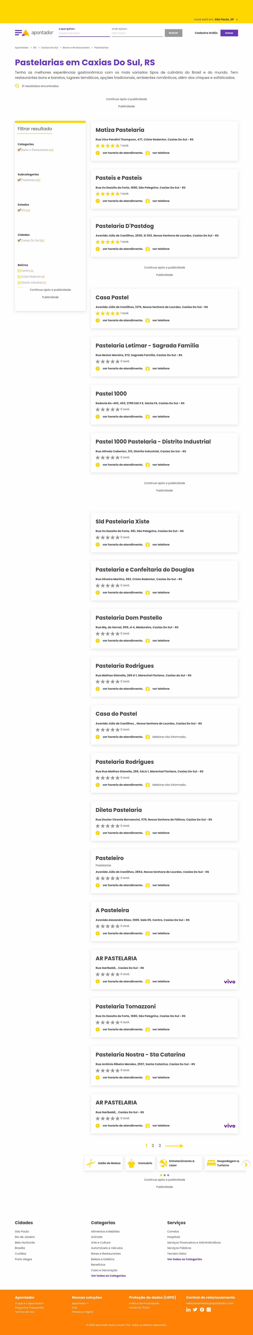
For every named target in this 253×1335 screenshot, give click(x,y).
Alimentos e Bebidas (105, 1231)
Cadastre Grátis (206, 33)
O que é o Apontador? (29, 1303)
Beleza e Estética (102, 1259)
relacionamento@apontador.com (210, 1303)
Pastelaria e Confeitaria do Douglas (149, 569)
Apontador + (80, 1303)
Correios (173, 1231)
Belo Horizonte (25, 1243)
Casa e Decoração (104, 1270)
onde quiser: (119, 29)
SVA (74, 1307)
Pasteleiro (114, 858)
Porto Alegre (23, 1259)
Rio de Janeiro (25, 1237)
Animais (96, 1237)
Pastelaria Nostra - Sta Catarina (145, 1054)
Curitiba (20, 1254)
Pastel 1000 (115, 394)
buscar (173, 33)
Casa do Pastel (120, 714)
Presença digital (82, 1312)
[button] (163, 1175)
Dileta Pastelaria (123, 810)
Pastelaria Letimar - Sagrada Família (151, 345)
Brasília (20, 1248)
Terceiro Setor (177, 1254)
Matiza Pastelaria (124, 130)
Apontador (22, 47)
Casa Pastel (116, 297)
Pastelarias (107, 865)
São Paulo (22, 1231)
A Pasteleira (117, 910)
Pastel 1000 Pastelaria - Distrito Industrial (157, 441)
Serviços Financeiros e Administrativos (194, 1243)
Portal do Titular (139, 1307)
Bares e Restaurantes (106, 1254)
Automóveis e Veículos (107, 1248)
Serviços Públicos (179, 1248)
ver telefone (165, 153)
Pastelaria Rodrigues (129, 666)
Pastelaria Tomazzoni (130, 1006)
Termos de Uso (24, 1312)
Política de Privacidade (144, 1303)
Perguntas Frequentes (29, 1307)
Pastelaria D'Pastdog (129, 226)
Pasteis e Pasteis (123, 178)
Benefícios (98, 1265)
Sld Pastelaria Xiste (127, 521)
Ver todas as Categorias (108, 1276)
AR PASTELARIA (120, 958)
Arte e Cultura (100, 1243)
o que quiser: (67, 29)
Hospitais (173, 1237)
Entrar (229, 33)
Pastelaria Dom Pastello (133, 618)
